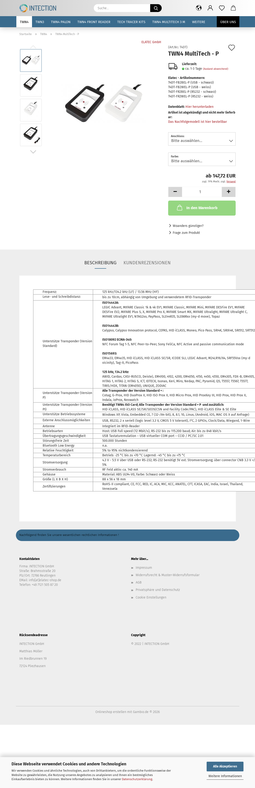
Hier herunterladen (199, 107)
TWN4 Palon (60, 22)
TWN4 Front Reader (93, 22)
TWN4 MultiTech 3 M (168, 22)
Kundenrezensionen (147, 262)
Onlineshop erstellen (110, 712)
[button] (199, 8)
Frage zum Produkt (186, 233)
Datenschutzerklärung (137, 779)
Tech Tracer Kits (131, 22)
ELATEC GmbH (151, 42)
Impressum (144, 568)
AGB (138, 582)
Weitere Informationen (225, 776)
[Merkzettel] (222, 8)
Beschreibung (100, 262)
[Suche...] (156, 8)
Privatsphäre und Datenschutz (158, 590)
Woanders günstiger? (188, 226)
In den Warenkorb (196, 207)
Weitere (198, 22)
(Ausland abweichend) (215, 68)
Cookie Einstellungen (151, 597)
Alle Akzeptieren (225, 766)
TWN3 (39, 22)
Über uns (228, 22)
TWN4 (24, 22)
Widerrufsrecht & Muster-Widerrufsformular (167, 575)
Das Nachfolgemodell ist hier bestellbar (197, 122)
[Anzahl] (202, 192)
